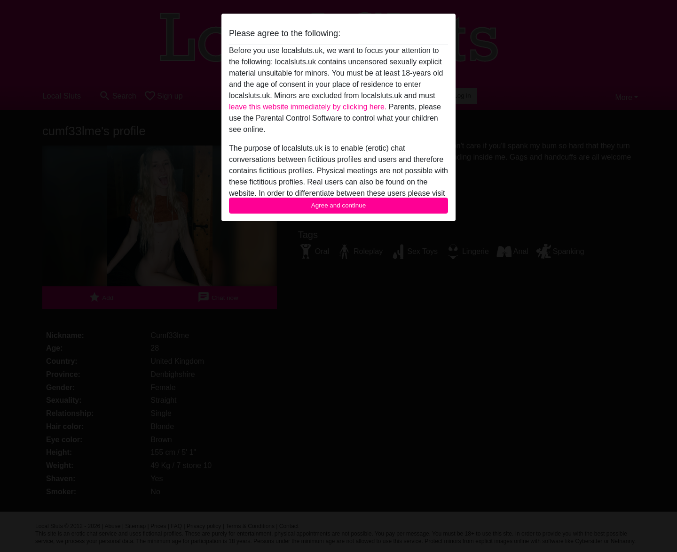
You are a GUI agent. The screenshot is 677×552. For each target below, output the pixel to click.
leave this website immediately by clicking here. (307, 107)
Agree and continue (338, 205)
